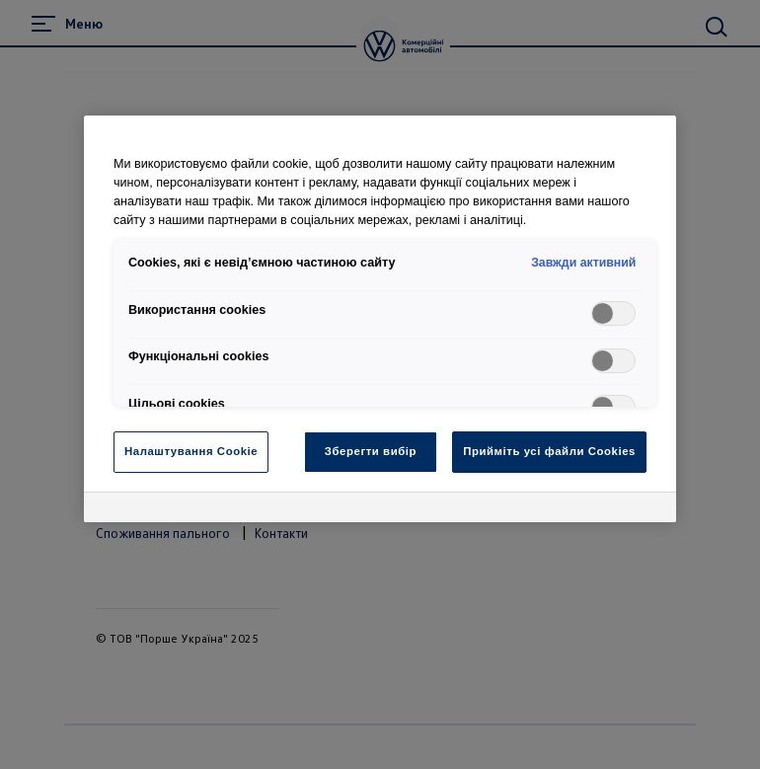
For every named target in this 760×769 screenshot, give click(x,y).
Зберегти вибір (371, 451)
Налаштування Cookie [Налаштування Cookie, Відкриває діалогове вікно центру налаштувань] (191, 451)
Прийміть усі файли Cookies (549, 451)
